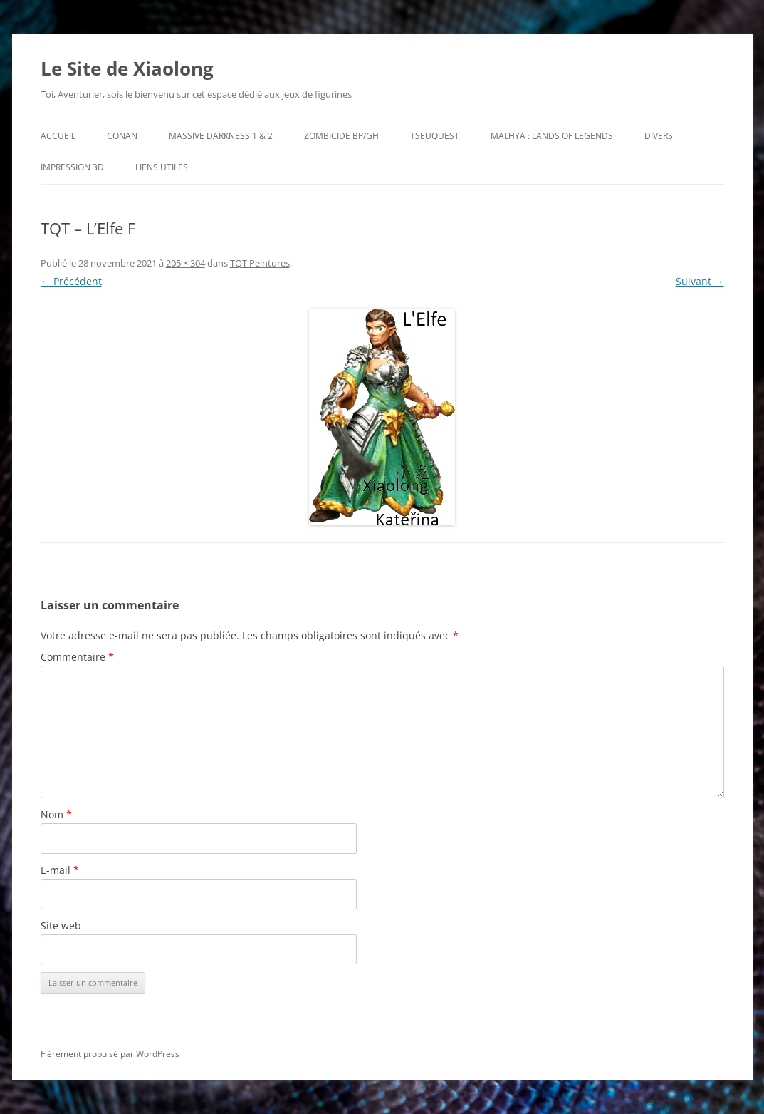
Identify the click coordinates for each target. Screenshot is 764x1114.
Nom (56, 814)
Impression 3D (72, 167)
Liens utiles (161, 167)
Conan (122, 136)
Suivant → (700, 281)
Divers (658, 136)
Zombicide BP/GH (341, 136)
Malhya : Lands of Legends (552, 136)
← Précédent (71, 281)
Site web (61, 925)
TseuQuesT (434, 136)
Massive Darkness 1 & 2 (221, 136)
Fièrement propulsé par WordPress (110, 1054)
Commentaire (77, 657)
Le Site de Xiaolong (127, 68)
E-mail (60, 870)
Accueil (58, 136)
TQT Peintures (260, 263)
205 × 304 (185, 263)
